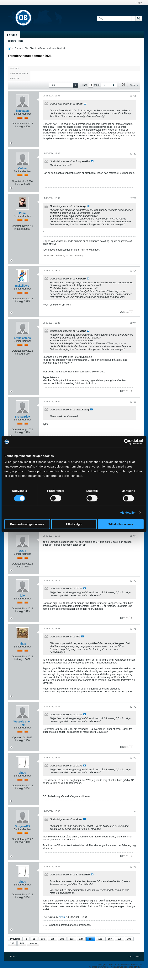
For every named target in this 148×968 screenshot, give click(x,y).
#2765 (133, 323)
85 (34, 939)
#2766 (133, 402)
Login (138, 2)
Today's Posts (15, 41)
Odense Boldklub (57, 48)
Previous (15, 939)
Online (22, 168)
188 (119, 939)
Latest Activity (19, 73)
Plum (22, 213)
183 (72, 939)
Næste (33, 943)
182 (62, 939)
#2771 (133, 629)
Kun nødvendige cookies (27, 524)
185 (91, 939)
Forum (18, 48)
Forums (12, 34)
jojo (22, 595)
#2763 (133, 198)
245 (22, 943)
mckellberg (22, 285)
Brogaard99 (22, 416)
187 (110, 939)
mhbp (22, 643)
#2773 (133, 758)
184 (81, 939)
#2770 (133, 581)
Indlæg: (19, 126)
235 (12, 943)
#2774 (133, 811)
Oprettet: (17, 123)
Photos (14, 78)
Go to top (134, 956)
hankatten (22, 110)
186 (100, 939)
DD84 (22, 550)
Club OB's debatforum (35, 48)
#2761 (133, 96)
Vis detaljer (128, 512)
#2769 (133, 536)
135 (43, 939)
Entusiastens (22, 337)
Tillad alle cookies (120, 524)
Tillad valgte (74, 524)
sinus (22, 772)
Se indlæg (85, 104)
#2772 (133, 707)
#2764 (133, 271)
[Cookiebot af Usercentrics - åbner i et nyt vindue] (127, 442)
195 (129, 939)
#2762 (133, 153)
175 (52, 939)
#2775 (133, 867)
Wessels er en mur (22, 723)
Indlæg (14, 68)
